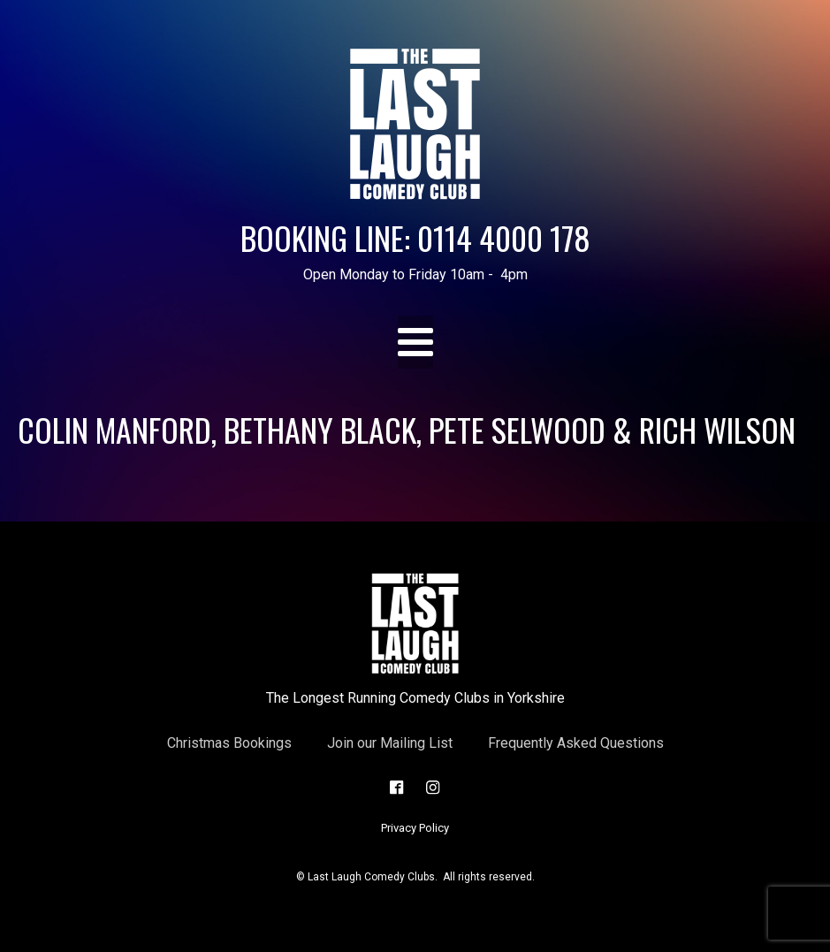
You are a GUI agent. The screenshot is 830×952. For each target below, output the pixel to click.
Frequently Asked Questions (576, 743)
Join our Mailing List (390, 743)
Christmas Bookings (229, 743)
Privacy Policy (415, 827)
